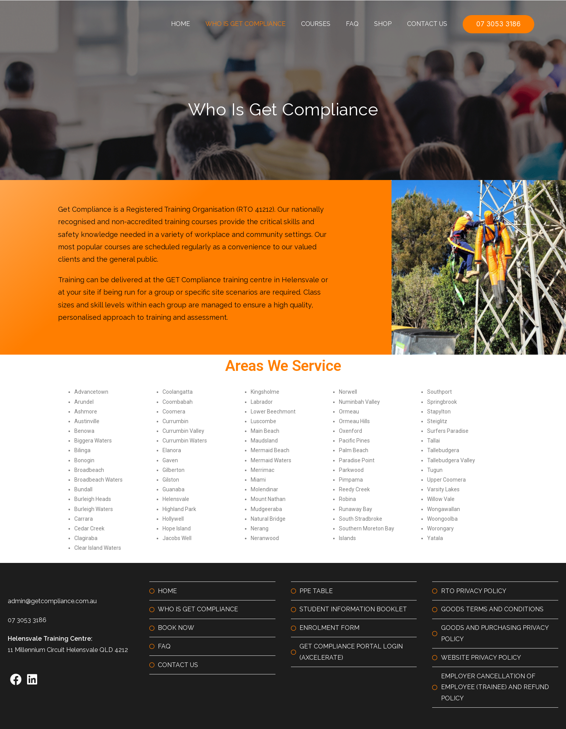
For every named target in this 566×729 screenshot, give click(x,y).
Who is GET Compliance (245, 23)
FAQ (352, 23)
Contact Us (427, 23)
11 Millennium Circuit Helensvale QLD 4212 (68, 669)
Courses (315, 23)
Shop (383, 23)
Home (180, 23)
